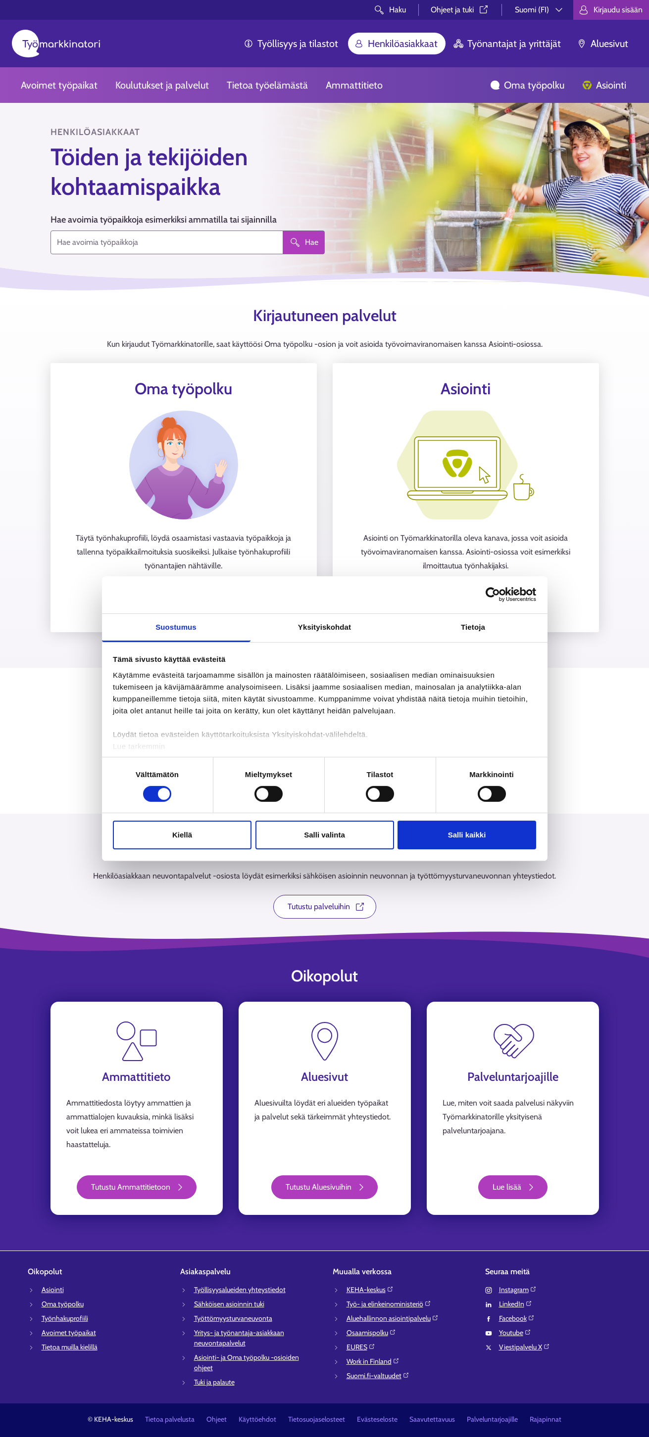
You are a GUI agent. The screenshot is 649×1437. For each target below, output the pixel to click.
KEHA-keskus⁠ (370, 1289)
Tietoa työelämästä (267, 85)
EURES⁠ (361, 1347)
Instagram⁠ (518, 1289)
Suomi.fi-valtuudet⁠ (378, 1375)
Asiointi (604, 85)
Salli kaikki (467, 835)
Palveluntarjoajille (492, 1419)
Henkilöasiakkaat (396, 43)
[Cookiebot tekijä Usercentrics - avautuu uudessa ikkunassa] (492, 594)
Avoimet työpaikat (59, 85)
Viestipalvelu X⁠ (524, 1347)
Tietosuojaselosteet (316, 1419)
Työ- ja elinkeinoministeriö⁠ (389, 1303)
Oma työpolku (527, 85)
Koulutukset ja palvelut (162, 85)
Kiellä (182, 835)
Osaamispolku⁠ (371, 1332)
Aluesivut (602, 43)
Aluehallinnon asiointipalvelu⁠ (393, 1318)
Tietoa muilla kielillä (70, 1347)
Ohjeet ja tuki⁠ (460, 9)
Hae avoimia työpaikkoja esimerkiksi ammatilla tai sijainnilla (163, 219)
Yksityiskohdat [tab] (324, 626)
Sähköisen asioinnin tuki (229, 1303)
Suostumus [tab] (176, 626)
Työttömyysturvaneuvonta (233, 1318)
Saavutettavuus (432, 1419)
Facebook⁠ (517, 1318)
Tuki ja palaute (214, 1382)
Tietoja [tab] (473, 626)
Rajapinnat (545, 1419)
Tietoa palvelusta (170, 1419)
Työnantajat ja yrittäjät (507, 43)
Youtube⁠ (515, 1332)
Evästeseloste (377, 1419)
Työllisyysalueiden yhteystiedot (240, 1289)
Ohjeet (216, 1419)
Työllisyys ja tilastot (291, 43)
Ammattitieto (354, 85)
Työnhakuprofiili (65, 1318)
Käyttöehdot (257, 1419)
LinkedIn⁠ (515, 1303)
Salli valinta (324, 835)
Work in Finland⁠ (373, 1361)
